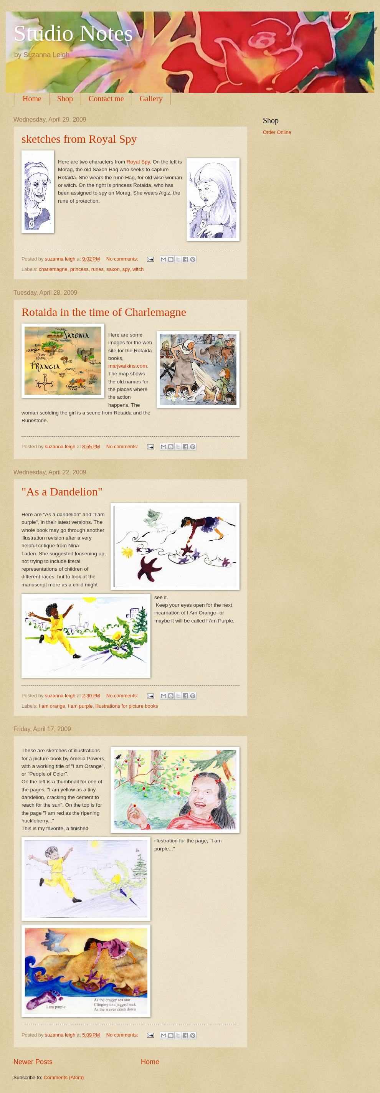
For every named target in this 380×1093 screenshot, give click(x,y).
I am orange (52, 706)
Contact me (106, 98)
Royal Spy (138, 162)
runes (97, 269)
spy (126, 269)
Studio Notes (73, 33)
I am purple (80, 706)
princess (79, 269)
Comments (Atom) (64, 1077)
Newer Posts (33, 1062)
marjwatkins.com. (128, 366)
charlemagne (53, 269)
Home (32, 98)
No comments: (123, 259)
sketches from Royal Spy (79, 138)
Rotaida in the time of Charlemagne (103, 311)
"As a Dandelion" (61, 491)
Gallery (151, 98)
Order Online (277, 132)
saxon (112, 269)
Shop (65, 98)
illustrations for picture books (127, 706)
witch (138, 269)
